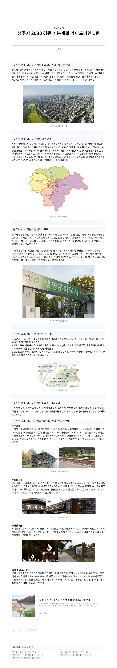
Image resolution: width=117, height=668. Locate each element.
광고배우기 (58, 28)
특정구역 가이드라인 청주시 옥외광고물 (23, 652)
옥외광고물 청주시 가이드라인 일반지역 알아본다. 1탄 (74, 655)
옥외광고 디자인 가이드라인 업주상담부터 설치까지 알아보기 (26, 658)
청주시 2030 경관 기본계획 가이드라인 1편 (58, 33)
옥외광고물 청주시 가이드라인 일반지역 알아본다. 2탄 (26, 655)
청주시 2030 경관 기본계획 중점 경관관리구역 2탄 (74, 652)
